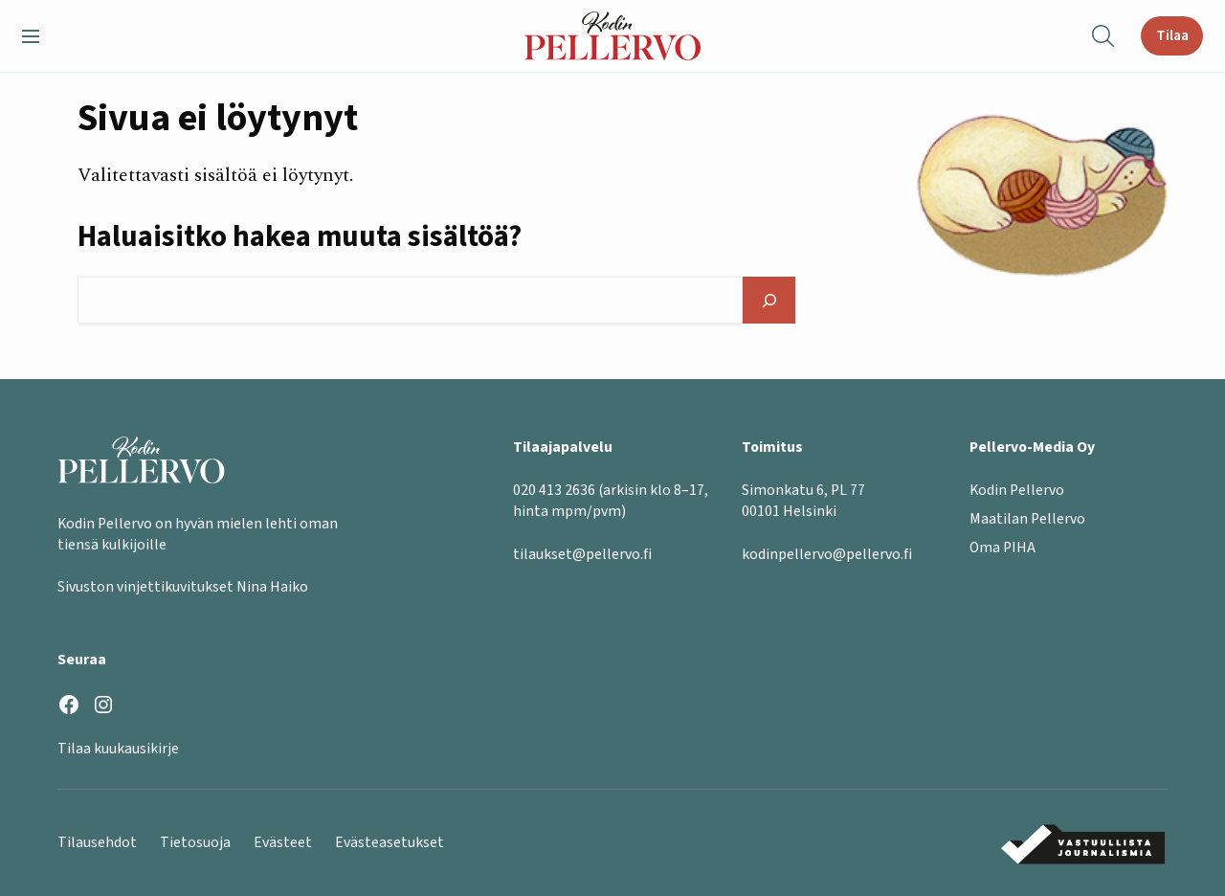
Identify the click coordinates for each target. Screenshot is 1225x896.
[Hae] (769, 300)
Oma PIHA (1002, 547)
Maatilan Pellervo (1027, 518)
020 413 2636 (554, 490)
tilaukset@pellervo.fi (582, 554)
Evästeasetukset (389, 842)
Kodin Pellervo (1016, 490)
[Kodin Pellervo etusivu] (613, 35)
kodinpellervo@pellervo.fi (827, 554)
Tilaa (1172, 35)
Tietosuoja (195, 842)
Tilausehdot (97, 842)
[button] (38, 36)
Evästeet (283, 842)
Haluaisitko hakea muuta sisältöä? (300, 237)
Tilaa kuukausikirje (118, 748)
